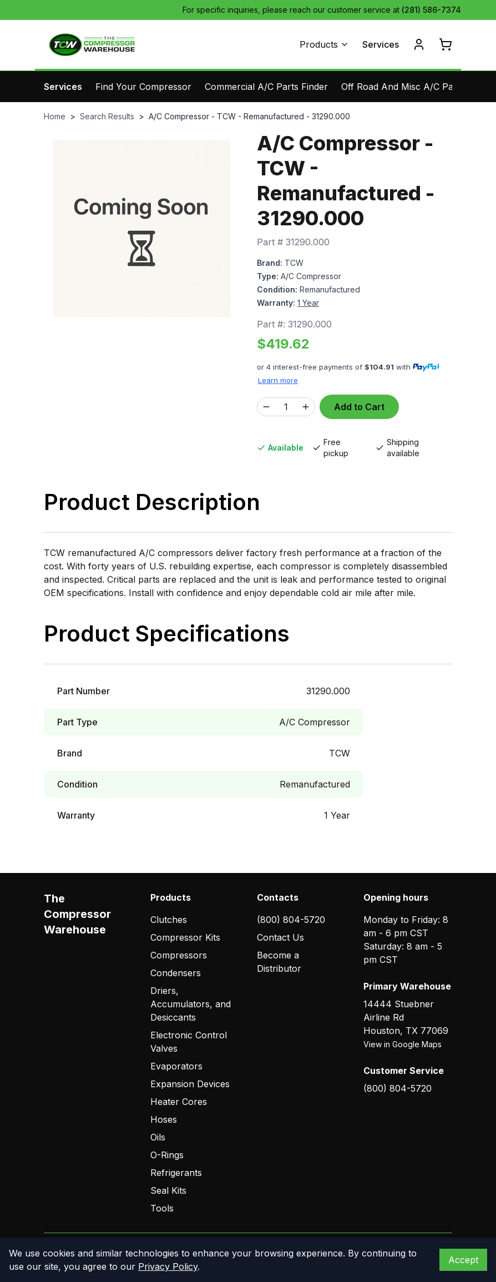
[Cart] (445, 44)
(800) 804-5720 (291, 919)
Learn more (278, 380)
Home (54, 116)
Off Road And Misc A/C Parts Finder (417, 86)
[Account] (419, 44)
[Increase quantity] (306, 407)
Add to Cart (359, 406)
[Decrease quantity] (266, 407)
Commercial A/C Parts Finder (266, 86)
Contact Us (280, 937)
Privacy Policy (168, 1266)
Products (324, 44)
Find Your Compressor (143, 86)
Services (380, 44)
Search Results (107, 116)
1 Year (308, 302)
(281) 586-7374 (431, 9)
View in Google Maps (402, 1044)
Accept (463, 1259)
